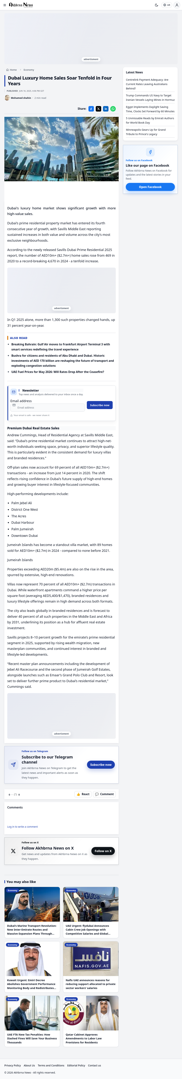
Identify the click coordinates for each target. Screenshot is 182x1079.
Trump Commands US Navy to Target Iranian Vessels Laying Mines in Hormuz (150, 97)
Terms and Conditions (51, 1065)
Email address (21, 401)
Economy (29, 69)
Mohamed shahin (21, 97)
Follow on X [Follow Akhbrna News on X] (103, 851)
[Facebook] (91, 109)
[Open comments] (104, 794)
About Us (29, 1065)
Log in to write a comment (22, 827)
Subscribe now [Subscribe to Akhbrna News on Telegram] (101, 765)
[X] (98, 109)
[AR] (166, 5)
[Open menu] (5, 5)
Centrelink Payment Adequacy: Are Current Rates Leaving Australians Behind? (147, 84)
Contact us (94, 1065)
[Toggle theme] (156, 5)
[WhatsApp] (113, 109)
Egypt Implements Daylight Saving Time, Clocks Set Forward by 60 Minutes (150, 109)
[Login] (177, 5)
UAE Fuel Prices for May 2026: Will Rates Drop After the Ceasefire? (57, 372)
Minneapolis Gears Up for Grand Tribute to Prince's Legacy (146, 132)
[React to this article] (83, 794)
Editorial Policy (76, 1065)
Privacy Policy (12, 1065)
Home (13, 69)
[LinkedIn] (105, 109)
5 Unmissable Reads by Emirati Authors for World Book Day (150, 120)
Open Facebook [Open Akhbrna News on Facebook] (150, 187)
